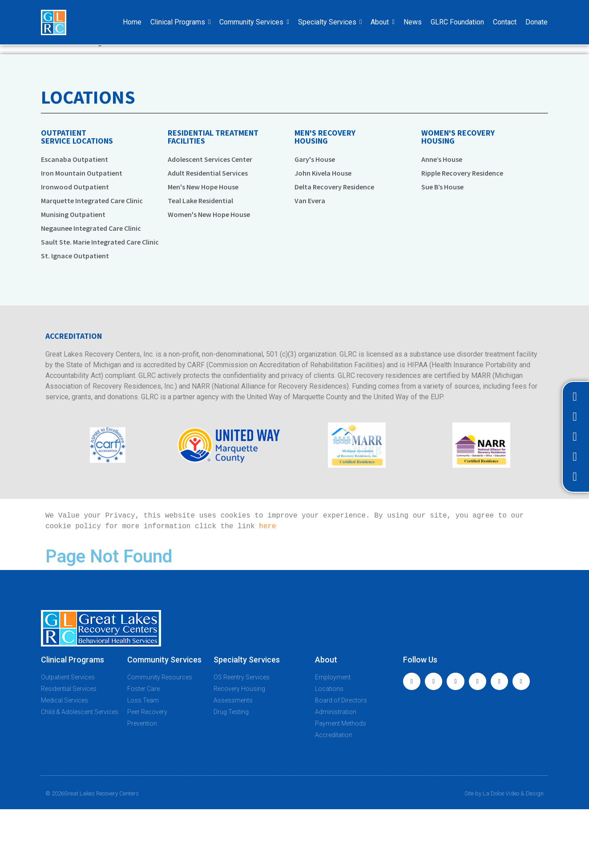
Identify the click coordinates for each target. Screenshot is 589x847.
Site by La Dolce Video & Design (504, 793)
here (267, 526)
